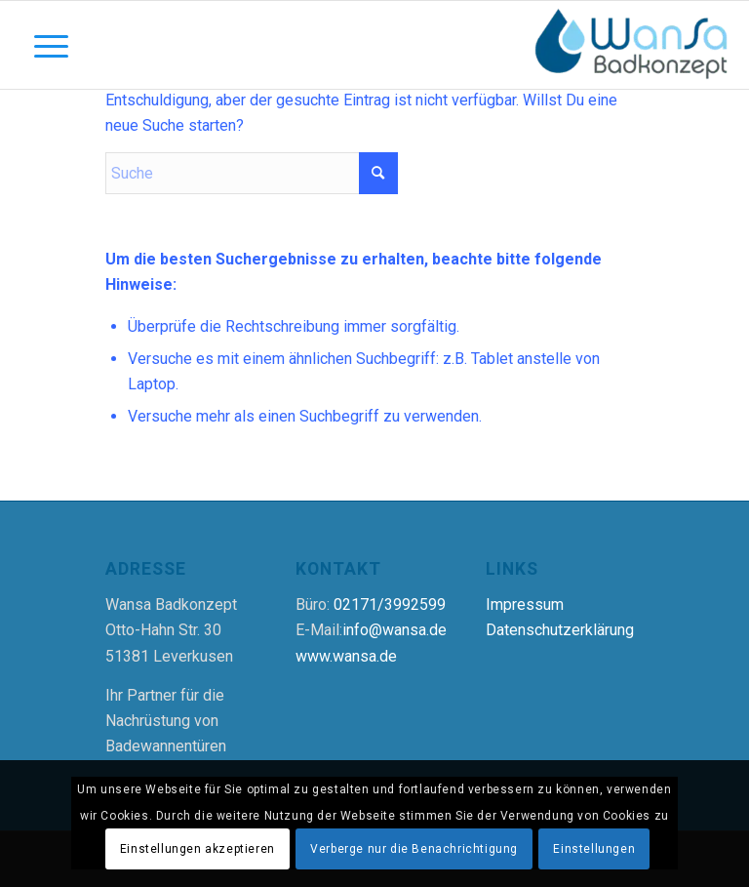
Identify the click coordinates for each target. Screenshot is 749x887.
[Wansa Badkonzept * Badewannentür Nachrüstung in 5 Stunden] (631, 45)
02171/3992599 (390, 604)
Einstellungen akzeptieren (197, 849)
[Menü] (41, 45)
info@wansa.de (394, 630)
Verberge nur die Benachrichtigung (414, 849)
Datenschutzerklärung (560, 630)
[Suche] (251, 173)
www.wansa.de (346, 656)
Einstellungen (594, 849)
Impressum (525, 604)
